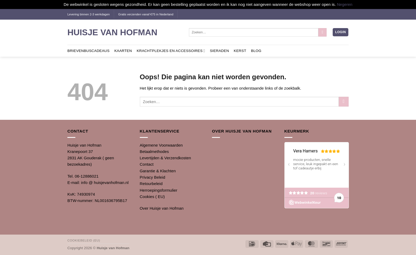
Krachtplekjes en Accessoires (171, 50)
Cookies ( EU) (152, 196)
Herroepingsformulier (158, 190)
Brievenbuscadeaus (88, 51)
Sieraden (219, 51)
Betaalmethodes (154, 151)
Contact (147, 164)
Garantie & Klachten (158, 171)
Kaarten (123, 51)
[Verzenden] (322, 32)
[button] (340, 32)
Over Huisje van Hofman (162, 208)
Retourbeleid (151, 183)
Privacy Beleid (152, 177)
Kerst (240, 51)
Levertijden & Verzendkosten (165, 158)
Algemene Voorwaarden (161, 145)
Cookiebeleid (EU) (83, 240)
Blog (256, 51)
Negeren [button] (344, 4)
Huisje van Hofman (112, 32)
